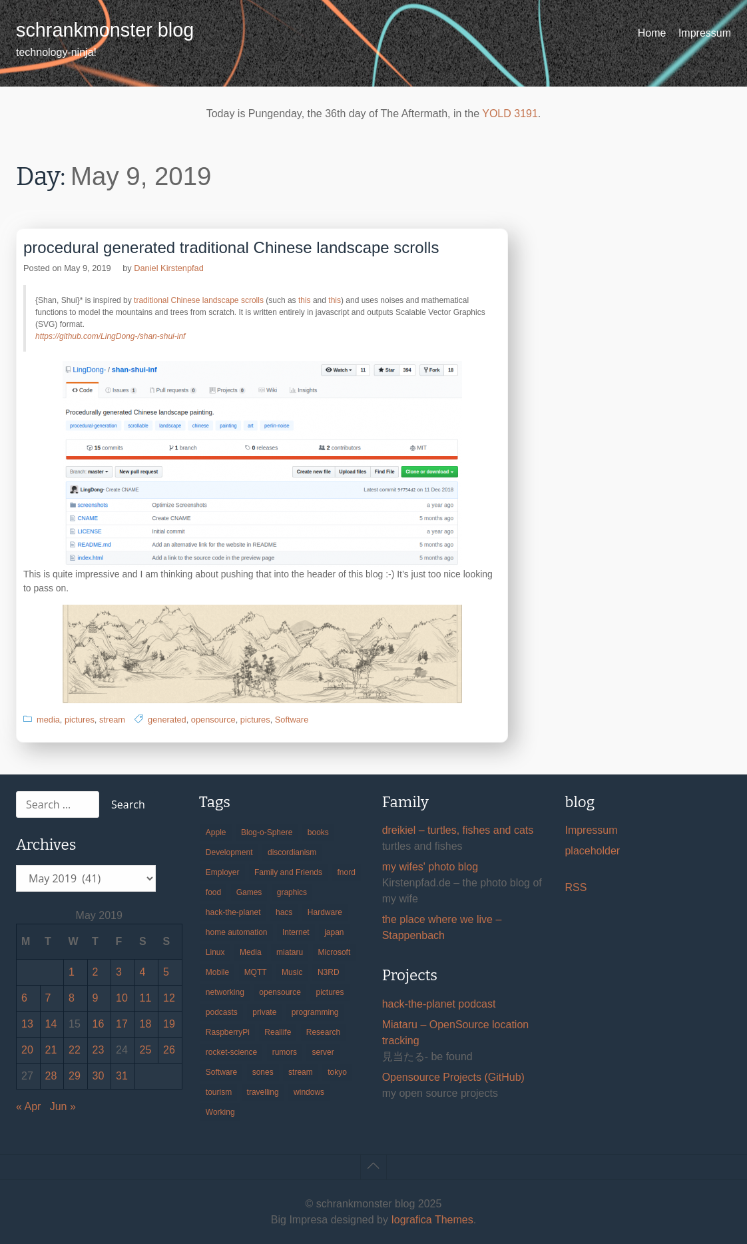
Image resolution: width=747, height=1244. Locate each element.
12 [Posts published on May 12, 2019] (169, 998)
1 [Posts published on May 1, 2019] (72, 972)
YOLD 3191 (510, 113)
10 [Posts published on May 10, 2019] (122, 998)
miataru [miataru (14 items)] (289, 952)
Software (292, 720)
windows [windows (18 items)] (309, 1092)
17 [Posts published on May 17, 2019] (122, 1024)
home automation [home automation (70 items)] (237, 932)
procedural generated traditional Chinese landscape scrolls (231, 247)
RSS (576, 887)
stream (112, 720)
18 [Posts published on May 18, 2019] (146, 1024)
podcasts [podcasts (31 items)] (222, 1012)
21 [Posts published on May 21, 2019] (51, 1050)
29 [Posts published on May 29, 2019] (75, 1076)
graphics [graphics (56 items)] (292, 892)
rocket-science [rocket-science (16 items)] (231, 1052)
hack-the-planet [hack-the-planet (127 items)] (233, 912)
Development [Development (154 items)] (229, 852)
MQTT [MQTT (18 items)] (255, 972)
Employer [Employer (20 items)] (223, 872)
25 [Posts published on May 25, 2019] (146, 1050)
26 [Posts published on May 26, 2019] (169, 1050)
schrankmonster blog (105, 30)
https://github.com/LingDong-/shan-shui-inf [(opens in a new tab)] (110, 336)
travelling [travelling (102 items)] (263, 1092)
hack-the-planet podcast (439, 1004)
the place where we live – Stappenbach (442, 927)
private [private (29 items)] (264, 1012)
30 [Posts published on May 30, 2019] (99, 1076)
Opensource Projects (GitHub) (453, 1077)
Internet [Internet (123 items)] (296, 932)
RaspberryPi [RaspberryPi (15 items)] (228, 1032)
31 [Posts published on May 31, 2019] (122, 1076)
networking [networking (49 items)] (225, 992)
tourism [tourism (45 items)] (219, 1092)
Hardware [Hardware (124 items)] (325, 912)
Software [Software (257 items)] (221, 1072)
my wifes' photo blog (430, 866)
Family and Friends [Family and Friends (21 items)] (288, 872)
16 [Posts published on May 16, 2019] (99, 1024)
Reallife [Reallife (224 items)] (277, 1032)
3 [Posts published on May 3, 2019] (119, 972)
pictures (80, 720)
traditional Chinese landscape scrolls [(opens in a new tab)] (199, 300)
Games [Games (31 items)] (249, 892)
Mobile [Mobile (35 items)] (217, 972)
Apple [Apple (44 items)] (216, 832)
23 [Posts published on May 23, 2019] (99, 1050)
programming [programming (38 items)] (315, 1012)
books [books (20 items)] (318, 832)
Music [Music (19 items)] (292, 972)
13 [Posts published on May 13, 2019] (27, 1024)
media (48, 720)
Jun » (63, 1106)
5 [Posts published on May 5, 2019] (166, 972)
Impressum (704, 33)
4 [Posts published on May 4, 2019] (143, 972)
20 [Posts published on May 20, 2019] (27, 1050)
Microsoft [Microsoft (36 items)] (334, 952)
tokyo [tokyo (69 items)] (337, 1072)
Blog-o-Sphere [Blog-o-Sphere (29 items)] (266, 832)
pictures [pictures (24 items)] (330, 992)
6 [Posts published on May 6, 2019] (24, 998)
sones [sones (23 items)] (263, 1072)
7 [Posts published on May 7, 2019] (48, 998)
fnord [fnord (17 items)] (346, 872)
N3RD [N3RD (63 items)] (329, 972)
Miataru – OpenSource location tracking (455, 1032)
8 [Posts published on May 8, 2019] (72, 998)
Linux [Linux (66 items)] (215, 952)
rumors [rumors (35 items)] (284, 1052)
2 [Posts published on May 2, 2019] (96, 972)
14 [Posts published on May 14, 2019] (51, 1024)
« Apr (28, 1106)
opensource (213, 720)
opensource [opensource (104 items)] (280, 992)
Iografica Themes (432, 1219)
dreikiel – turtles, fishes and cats (458, 830)
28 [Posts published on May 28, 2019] (51, 1076)
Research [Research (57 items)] (323, 1032)
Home (652, 33)
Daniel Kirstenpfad (169, 268)
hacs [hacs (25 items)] (284, 912)
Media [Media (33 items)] (251, 952)
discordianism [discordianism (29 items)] (292, 852)
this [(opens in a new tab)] (304, 300)
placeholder (592, 850)
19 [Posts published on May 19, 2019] (169, 1024)
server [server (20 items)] (323, 1052)
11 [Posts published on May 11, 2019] (146, 998)
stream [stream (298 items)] (300, 1072)
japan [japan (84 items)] (334, 932)
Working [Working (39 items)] (220, 1112)
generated (167, 720)
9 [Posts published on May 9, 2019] (96, 998)
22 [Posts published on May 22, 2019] (75, 1050)
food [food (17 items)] (213, 892)
